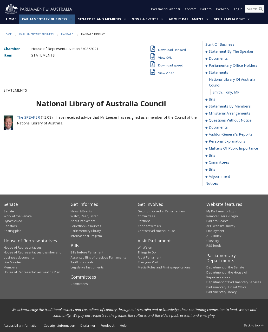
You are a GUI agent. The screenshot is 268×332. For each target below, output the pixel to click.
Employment (215, 231)
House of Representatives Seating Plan (32, 272)
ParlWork (222, 9)
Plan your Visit (148, 262)
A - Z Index (214, 236)
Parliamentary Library (86, 231)
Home (11, 19)
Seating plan (12, 231)
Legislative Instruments (87, 267)
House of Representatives (23, 247)
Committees (79, 284)
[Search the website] (254, 9)
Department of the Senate (225, 267)
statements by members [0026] (230, 106)
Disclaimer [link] (87, 325)
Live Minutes (13, 262)
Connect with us (149, 226)
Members (11, 267)
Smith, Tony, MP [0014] (226, 92)
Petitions (144, 221)
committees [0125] (219, 162)
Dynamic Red (13, 221)
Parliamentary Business (44, 19)
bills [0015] (212, 99)
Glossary (212, 240)
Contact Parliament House (156, 231)
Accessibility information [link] (21, 325)
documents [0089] (218, 127)
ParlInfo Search (217, 221)
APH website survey (220, 226)
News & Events (145, 19)
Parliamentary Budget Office (226, 287)
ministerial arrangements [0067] (229, 113)
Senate (9, 211)
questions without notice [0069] (230, 120)
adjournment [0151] (219, 176)
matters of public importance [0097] (233, 148)
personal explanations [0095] (227, 141)
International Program (86, 236)
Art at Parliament (149, 257)
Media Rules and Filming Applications (164, 267)
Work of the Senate (18, 216)
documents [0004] (218, 58)
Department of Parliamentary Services (233, 282)
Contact (190, 9)
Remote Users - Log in (222, 216)
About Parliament (186, 19)
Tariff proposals (82, 262)
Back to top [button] (254, 325)
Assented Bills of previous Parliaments (98, 257)
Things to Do (147, 252)
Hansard (67, 34)
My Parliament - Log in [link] (221, 211)
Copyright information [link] (59, 325)
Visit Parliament (229, 19)
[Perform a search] (260, 9)
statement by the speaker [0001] (231, 51)
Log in (238, 9)
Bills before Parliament (87, 252)
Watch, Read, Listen (84, 216)
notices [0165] (211, 183)
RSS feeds (214, 246)
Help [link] (123, 325)
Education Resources (86, 226)
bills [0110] (212, 155)
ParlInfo (206, 9)
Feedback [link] (108, 325)
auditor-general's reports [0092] (231, 134)
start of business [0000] (220, 44)
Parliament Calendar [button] (165, 9)
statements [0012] (218, 72)
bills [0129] (212, 169)
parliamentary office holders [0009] (233, 65)
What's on (145, 247)
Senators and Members (99, 19)
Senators (10, 226)
